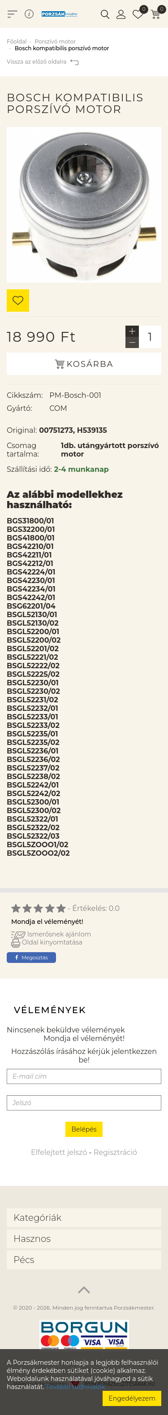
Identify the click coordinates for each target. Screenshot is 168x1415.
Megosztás (31, 957)
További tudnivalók (75, 1387)
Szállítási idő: (29, 469)
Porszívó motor (55, 41)
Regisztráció (115, 1152)
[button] (105, 13)
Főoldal (17, 41)
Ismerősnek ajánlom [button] (51, 934)
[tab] (84, 1217)
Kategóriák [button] (37, 1217)
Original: (22, 430)
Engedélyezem (131, 1398)
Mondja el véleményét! (47, 922)
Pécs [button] (23, 1259)
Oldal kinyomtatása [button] (46, 942)
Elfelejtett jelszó (59, 1152)
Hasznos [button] (32, 1238)
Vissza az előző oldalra (42, 61)
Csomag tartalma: (23, 449)
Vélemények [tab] (50, 1010)
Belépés (83, 1129)
